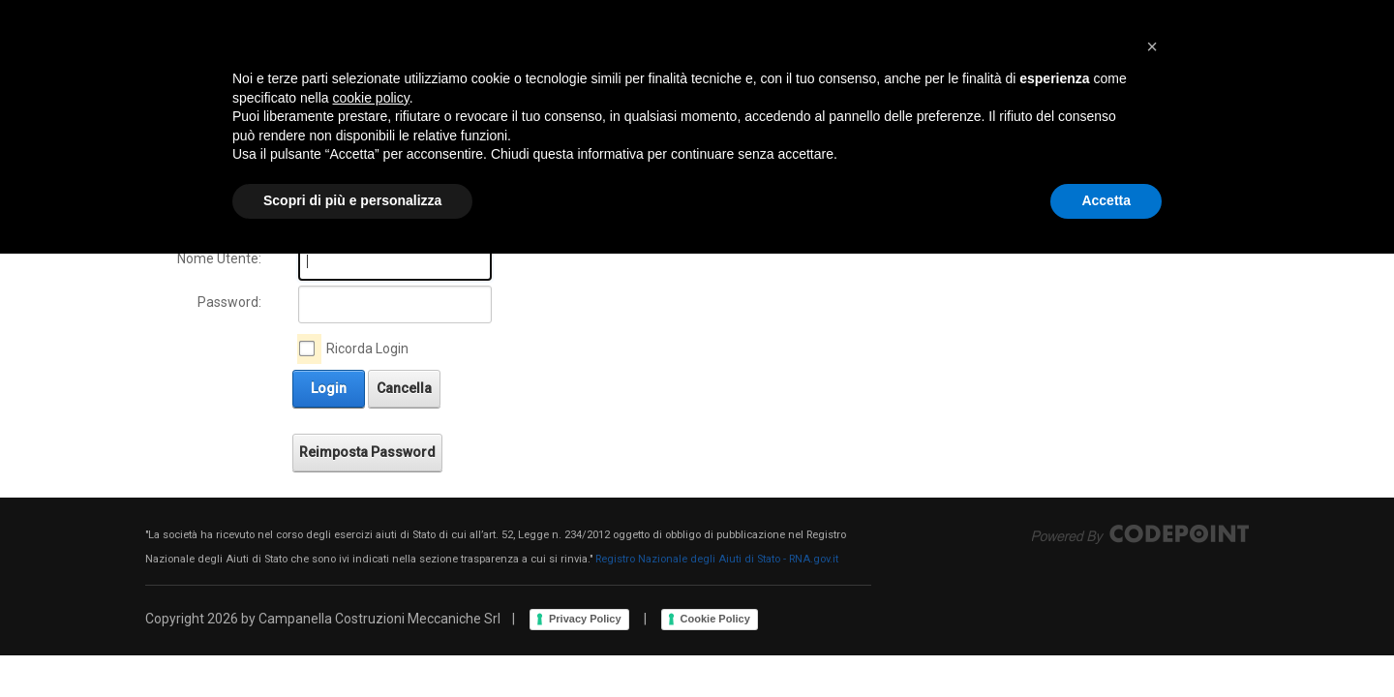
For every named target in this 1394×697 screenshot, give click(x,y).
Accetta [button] (1106, 644)
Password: (229, 302)
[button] (1151, 489)
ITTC (1086, 13)
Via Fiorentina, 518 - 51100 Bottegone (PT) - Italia (462, 13)
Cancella (404, 388)
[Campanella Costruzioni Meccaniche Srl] (310, 72)
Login (1145, 72)
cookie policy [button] (371, 541)
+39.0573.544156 (220, 13)
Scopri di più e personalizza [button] (352, 644)
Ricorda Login (367, 348)
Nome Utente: (219, 258)
